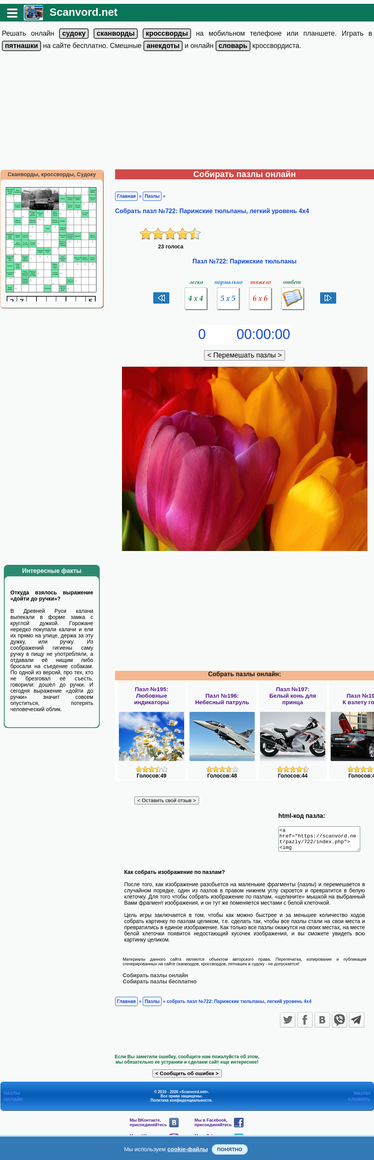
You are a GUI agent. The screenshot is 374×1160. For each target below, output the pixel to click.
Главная (126, 196)
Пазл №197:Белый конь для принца (292, 695)
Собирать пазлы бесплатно (160, 986)
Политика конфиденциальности (180, 1104)
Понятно (229, 1149)
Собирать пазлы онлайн (155, 979)
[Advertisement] (187, 111)
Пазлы (152, 196)
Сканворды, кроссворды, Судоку (52, 174)
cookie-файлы (187, 1149)
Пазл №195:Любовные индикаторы (151, 695)
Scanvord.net (83, 12)
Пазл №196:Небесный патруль (222, 698)
